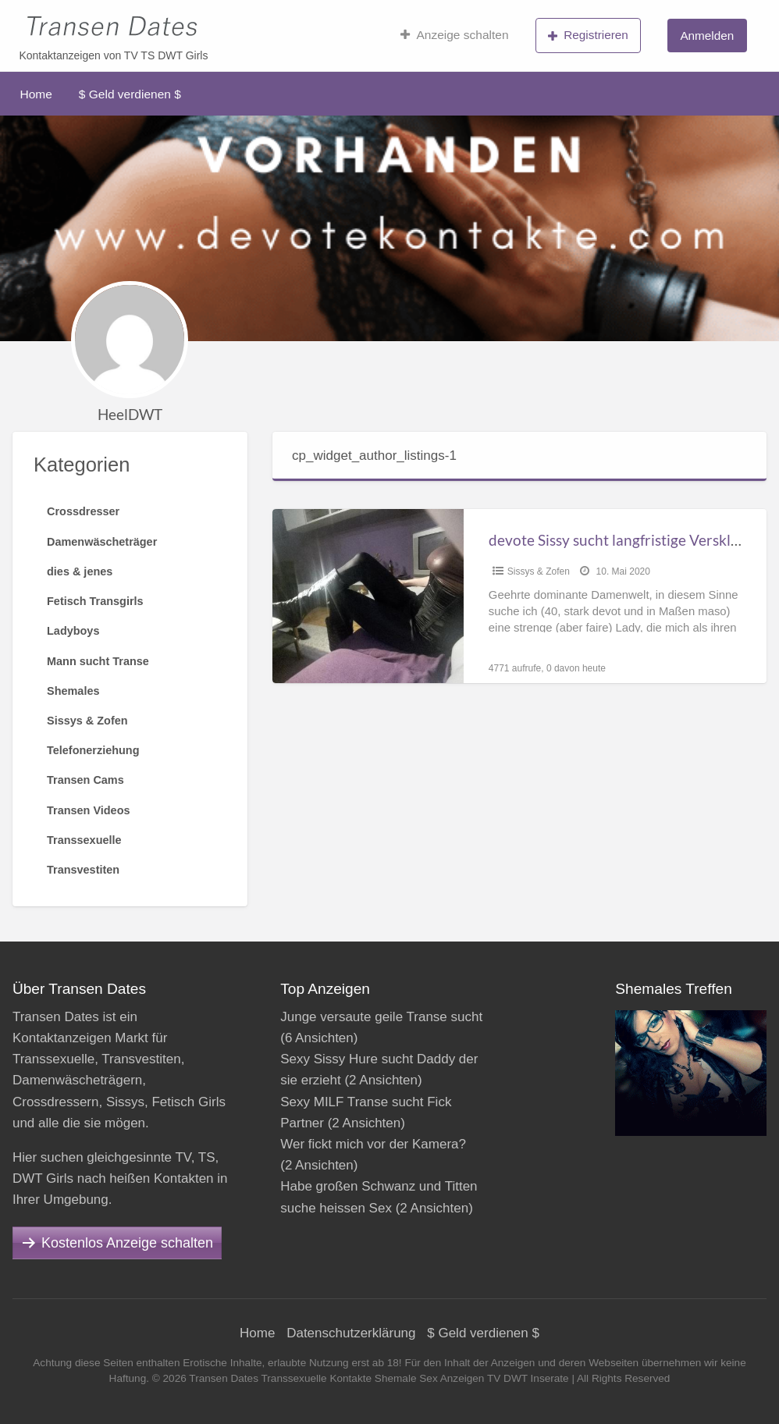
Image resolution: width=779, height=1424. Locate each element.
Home (36, 94)
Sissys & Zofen (538, 571)
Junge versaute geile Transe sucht (381, 1016)
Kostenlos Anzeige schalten (127, 1243)
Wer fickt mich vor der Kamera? (373, 1144)
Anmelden (707, 35)
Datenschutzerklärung (350, 1333)
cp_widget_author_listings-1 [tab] (374, 455)
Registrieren (588, 35)
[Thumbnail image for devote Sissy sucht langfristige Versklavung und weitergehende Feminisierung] (368, 596)
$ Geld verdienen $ (130, 94)
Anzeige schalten (454, 35)
